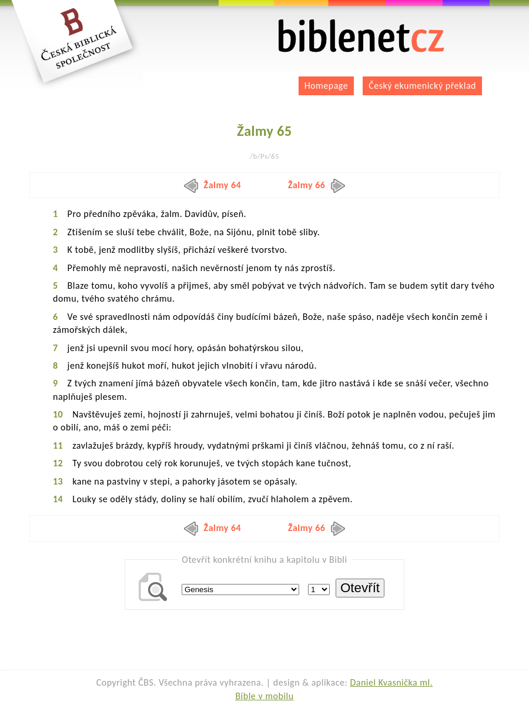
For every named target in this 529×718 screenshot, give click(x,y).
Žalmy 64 (213, 185)
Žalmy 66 (317, 185)
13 (58, 481)
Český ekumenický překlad (422, 85)
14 (58, 499)
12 (58, 463)
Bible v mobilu (264, 696)
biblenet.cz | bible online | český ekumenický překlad (361, 36)
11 (58, 445)
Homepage (326, 85)
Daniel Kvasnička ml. (391, 682)
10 (58, 414)
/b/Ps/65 (264, 156)
